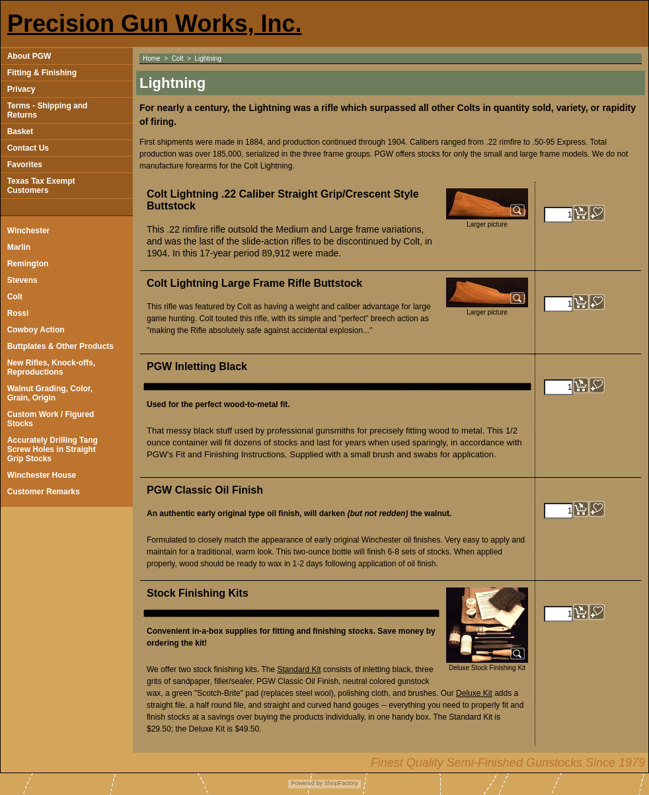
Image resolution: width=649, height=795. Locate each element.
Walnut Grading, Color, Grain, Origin (50, 393)
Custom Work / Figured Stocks (51, 419)
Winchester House (42, 475)
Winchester (28, 230)
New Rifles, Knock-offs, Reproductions (51, 367)
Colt (14, 296)
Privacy (21, 89)
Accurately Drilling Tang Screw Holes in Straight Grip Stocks (52, 449)
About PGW (29, 56)
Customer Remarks (43, 491)
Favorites (24, 164)
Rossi (18, 313)
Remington (28, 263)
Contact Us (28, 148)
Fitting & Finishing (42, 72)
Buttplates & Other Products (60, 346)
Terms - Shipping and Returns (47, 110)
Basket (20, 131)
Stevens (22, 280)
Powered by (307, 783)
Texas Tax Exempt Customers (41, 185)
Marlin (18, 247)
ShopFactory (340, 783)
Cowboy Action (36, 329)
